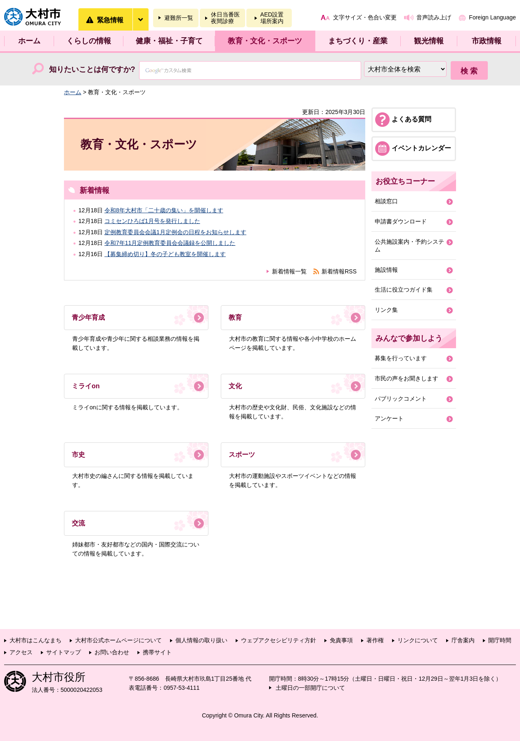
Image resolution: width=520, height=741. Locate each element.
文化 (235, 386)
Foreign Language (492, 17)
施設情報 (386, 269)
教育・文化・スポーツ (265, 41)
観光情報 (429, 41)
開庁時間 (499, 640)
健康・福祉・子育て (169, 41)
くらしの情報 (88, 41)
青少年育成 (88, 317)
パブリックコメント (401, 398)
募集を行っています (401, 358)
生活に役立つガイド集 (404, 289)
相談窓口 (386, 201)
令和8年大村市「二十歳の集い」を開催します (163, 210)
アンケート (389, 418)
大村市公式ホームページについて (118, 640)
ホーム (29, 41)
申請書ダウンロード (401, 221)
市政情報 (486, 41)
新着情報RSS (339, 271)
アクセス (21, 652)
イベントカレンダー (421, 148)
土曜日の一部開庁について (310, 687)
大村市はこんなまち (35, 640)
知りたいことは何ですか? (92, 69)
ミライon (86, 386)
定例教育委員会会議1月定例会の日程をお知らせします (175, 232)
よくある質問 (411, 119)
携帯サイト (157, 652)
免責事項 (341, 640)
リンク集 (386, 309)
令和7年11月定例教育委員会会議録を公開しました (169, 243)
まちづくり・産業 (358, 41)
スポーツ (242, 454)
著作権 (375, 640)
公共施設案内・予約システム (409, 245)
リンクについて (417, 640)
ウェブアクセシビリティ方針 (278, 640)
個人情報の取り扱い (201, 640)
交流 (78, 523)
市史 (78, 454)
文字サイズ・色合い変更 (365, 17)
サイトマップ (63, 652)
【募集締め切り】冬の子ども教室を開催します (165, 254)
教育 (235, 317)
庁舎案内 (463, 640)
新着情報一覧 (289, 271)
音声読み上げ (433, 17)
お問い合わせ (112, 652)
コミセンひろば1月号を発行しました (152, 221)
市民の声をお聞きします (406, 378)
